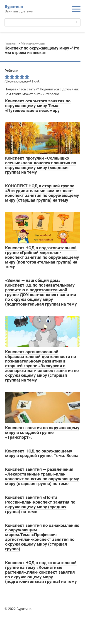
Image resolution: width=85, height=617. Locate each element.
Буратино (14, 6)
